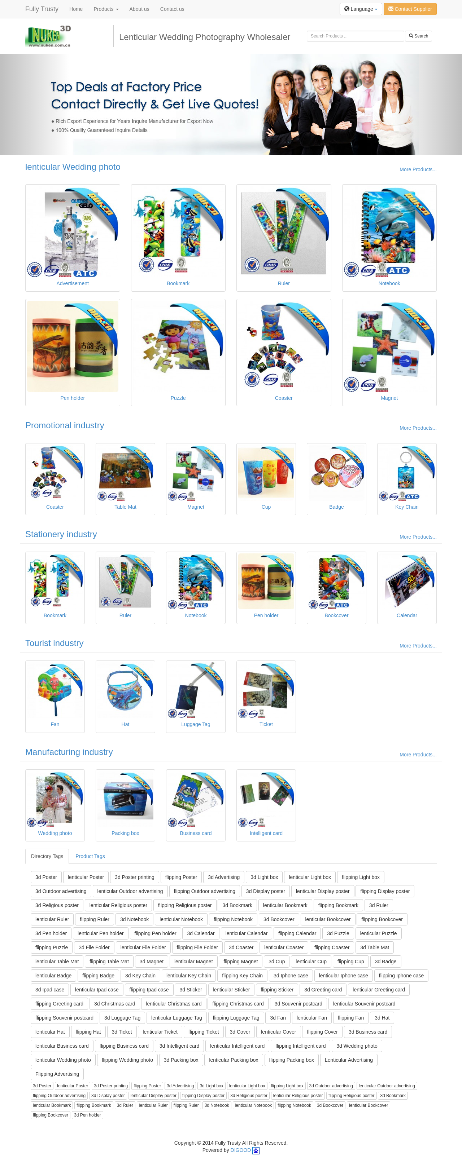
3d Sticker (190, 990)
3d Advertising (224, 877)
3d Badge (386, 961)
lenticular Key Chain (189, 975)
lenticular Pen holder (101, 933)
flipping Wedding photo (127, 1060)
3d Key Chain (140, 975)
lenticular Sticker (231, 990)
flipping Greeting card (59, 1004)
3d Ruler (378, 905)
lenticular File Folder (143, 947)
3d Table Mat (374, 947)
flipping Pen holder (155, 933)
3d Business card (368, 1032)
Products (105, 9)
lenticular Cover (278, 1032)
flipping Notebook (233, 919)
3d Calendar (200, 933)
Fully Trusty (41, 9)
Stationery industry (61, 534)
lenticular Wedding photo (73, 167)
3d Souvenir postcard (298, 1004)
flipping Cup (350, 961)
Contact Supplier (410, 9)
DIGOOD (241, 1150)
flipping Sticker (277, 990)
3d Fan (278, 1018)
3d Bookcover (279, 919)
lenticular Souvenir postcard (364, 1004)
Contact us (172, 9)
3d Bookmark (237, 905)
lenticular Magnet (193, 961)
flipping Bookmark (338, 905)
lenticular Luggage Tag (176, 1018)
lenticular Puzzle (378, 933)
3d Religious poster (57, 905)
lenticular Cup (311, 961)
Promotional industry (64, 425)
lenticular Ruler (52, 919)
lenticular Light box (310, 877)
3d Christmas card (114, 1004)
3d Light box (264, 877)
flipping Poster (181, 877)
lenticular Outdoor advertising (130, 891)
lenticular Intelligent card (237, 1046)
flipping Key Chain (242, 975)
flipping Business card (124, 1046)
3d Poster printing (134, 877)
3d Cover (240, 1032)
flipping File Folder (197, 947)
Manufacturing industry (69, 752)
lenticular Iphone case (343, 975)
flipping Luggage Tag (236, 1018)
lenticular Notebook (181, 919)
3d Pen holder (51, 933)
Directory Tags (47, 856)
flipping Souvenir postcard (64, 1018)
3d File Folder (94, 947)
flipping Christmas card (237, 1004)
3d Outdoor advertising (61, 891)
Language (361, 9)
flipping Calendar (297, 933)
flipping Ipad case (149, 990)
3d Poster (46, 877)
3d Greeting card (323, 990)
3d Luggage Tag (122, 1018)
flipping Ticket (203, 1032)
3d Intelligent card (180, 1046)
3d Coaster (241, 947)
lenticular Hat (50, 1032)
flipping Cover (322, 1032)
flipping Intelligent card (300, 1046)
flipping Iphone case (401, 975)
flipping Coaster (331, 947)
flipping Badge (98, 975)
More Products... (418, 169)
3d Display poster (265, 891)
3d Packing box (181, 1060)
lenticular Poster (86, 877)
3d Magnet (152, 961)
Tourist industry (54, 643)
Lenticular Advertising (349, 1060)
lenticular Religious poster (118, 905)
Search (418, 36)
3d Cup (277, 961)
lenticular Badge (53, 975)
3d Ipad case (49, 990)
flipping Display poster (385, 891)
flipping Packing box (291, 1060)
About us (139, 9)
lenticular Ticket (160, 1032)
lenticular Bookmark (285, 905)
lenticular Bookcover (328, 919)
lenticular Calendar (247, 933)
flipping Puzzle (51, 947)
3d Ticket (122, 1032)
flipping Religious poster (185, 905)
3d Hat (382, 1018)
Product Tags (90, 856)
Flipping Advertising (57, 1074)
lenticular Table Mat (57, 961)
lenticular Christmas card (173, 1004)
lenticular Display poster (323, 891)
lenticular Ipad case (97, 990)
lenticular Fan (312, 1018)
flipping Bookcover (381, 919)
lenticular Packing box (233, 1060)
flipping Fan (351, 1018)
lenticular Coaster (284, 947)
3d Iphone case (291, 975)
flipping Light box (361, 877)
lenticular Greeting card (379, 990)
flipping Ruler (94, 919)
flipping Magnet (240, 961)
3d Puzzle (338, 933)
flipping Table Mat (109, 961)
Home (76, 9)
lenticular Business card (62, 1046)
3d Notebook (134, 919)
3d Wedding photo (356, 1046)
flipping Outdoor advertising (204, 891)
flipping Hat (88, 1032)
